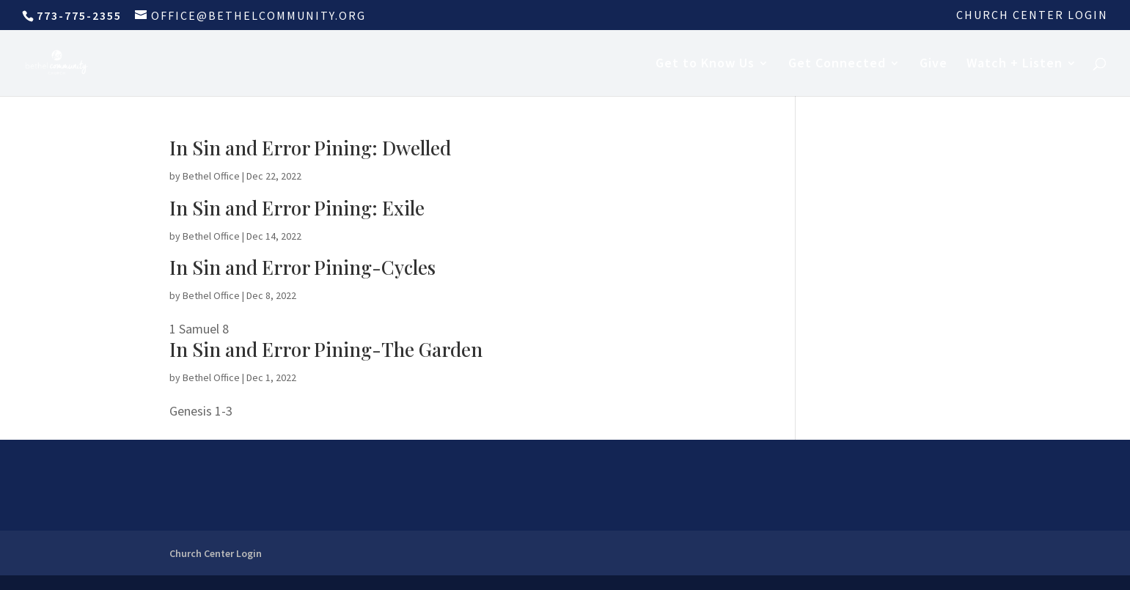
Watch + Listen (1014, 64)
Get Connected (837, 64)
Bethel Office (211, 175)
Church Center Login (1032, 15)
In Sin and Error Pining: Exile (297, 208)
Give (933, 64)
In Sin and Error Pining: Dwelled (310, 148)
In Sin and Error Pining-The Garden (326, 349)
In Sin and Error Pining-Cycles (302, 267)
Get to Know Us (705, 64)
